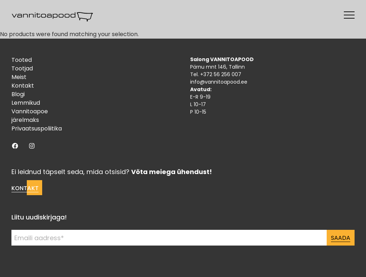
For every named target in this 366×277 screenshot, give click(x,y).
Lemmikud (25, 103)
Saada (340, 238)
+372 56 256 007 (220, 74)
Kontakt (22, 85)
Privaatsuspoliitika (36, 128)
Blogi (18, 94)
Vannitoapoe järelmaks (29, 115)
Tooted (21, 60)
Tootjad (22, 68)
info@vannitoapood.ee (218, 81)
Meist (18, 77)
